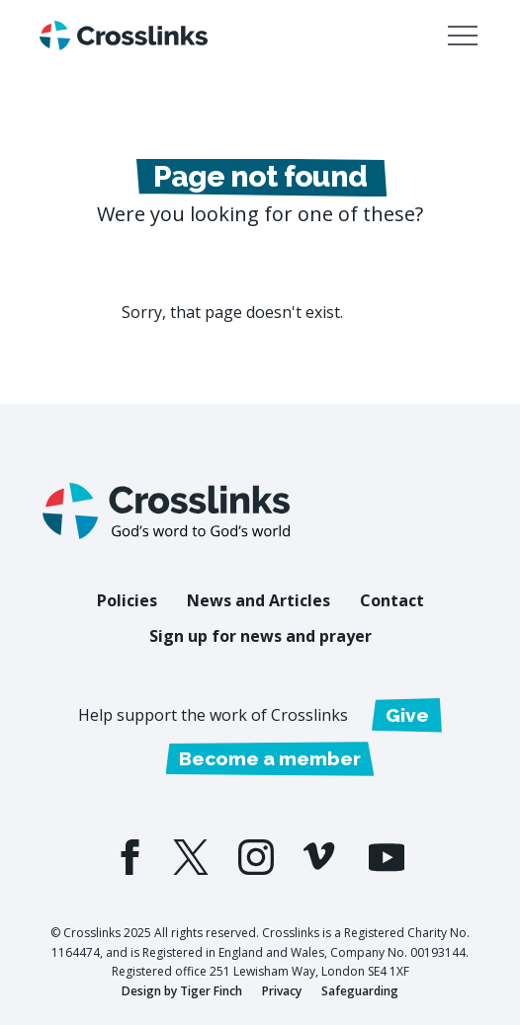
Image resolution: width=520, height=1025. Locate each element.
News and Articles (258, 600)
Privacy (282, 991)
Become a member (270, 758)
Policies (127, 600)
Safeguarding (359, 991)
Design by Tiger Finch (182, 991)
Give (407, 715)
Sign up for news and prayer (260, 636)
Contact (392, 600)
